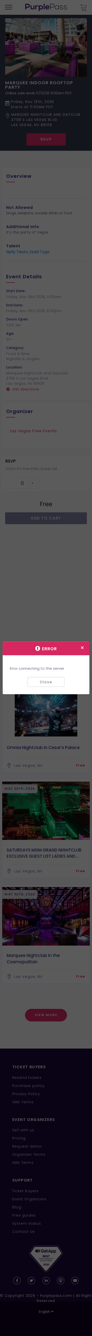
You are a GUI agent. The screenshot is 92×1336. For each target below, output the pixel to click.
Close (46, 681)
